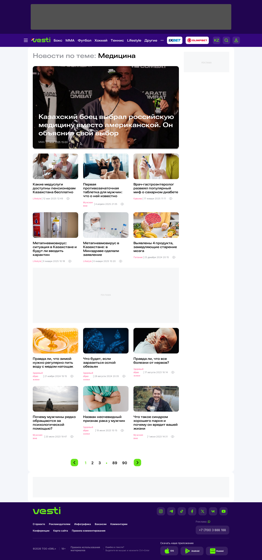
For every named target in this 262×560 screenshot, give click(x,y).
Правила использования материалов (85, 549)
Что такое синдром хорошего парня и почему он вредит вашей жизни (155, 422)
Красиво (138, 198)
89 (114, 463)
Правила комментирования (88, 530)
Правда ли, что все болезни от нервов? (151, 361)
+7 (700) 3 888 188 (212, 530)
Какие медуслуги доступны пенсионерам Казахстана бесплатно (54, 188)
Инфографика (82, 524)
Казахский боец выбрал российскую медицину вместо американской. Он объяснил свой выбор (106, 125)
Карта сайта (60, 530)
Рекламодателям (59, 524)
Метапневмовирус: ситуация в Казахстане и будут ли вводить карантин (55, 249)
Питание (138, 257)
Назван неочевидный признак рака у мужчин (104, 419)
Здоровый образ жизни (38, 376)
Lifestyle (134, 40)
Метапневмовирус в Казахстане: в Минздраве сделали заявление (101, 249)
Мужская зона (88, 204)
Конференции (41, 530)
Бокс (58, 40)
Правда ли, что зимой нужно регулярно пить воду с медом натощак (53, 362)
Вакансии (100, 524)
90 (124, 463)
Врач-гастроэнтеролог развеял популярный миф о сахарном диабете (155, 188)
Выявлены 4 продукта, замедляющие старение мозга (155, 247)
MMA (70, 40)
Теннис (117, 40)
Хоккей (101, 40)
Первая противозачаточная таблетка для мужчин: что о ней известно (102, 190)
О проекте (39, 524)
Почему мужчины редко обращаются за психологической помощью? (54, 422)
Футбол (84, 40)
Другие (151, 40)
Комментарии (118, 524)
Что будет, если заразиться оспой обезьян (99, 362)
